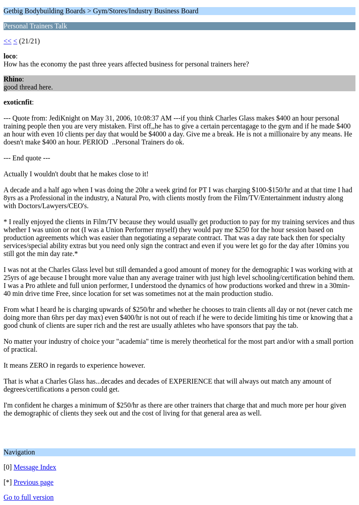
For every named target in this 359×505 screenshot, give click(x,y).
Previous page (34, 482)
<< (8, 41)
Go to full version (29, 497)
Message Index (35, 467)
